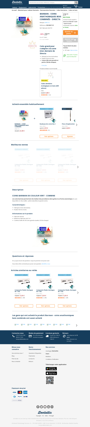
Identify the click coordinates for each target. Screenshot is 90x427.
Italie (46, 416)
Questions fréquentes (35, 353)
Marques (48, 7)
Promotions (41, 7)
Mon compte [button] (67, 7)
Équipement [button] (23, 7)
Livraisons (32, 359)
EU (43, 416)
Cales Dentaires (62, 10)
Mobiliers (48, 356)
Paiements (32, 356)
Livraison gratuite (52, 333)
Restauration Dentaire (47, 10)
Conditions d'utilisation (52, 359)
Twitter (41, 406)
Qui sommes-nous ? (17, 353)
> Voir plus (44, 65)
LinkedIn (48, 406)
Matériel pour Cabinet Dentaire (28, 10)
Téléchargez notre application (56, 364)
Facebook (38, 406)
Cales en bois (73, 10)
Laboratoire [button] (32, 7)
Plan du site (15, 359)
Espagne (38, 416)
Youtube (45, 406)
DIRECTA (47, 22)
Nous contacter (16, 361)
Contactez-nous (18, 333)
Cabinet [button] (15, 7)
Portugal (51, 416)
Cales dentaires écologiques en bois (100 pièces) (50, 86)
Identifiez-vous (46, 264)
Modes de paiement (36, 333)
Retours (65, 333)
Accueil (14, 10)
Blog (13, 356)
